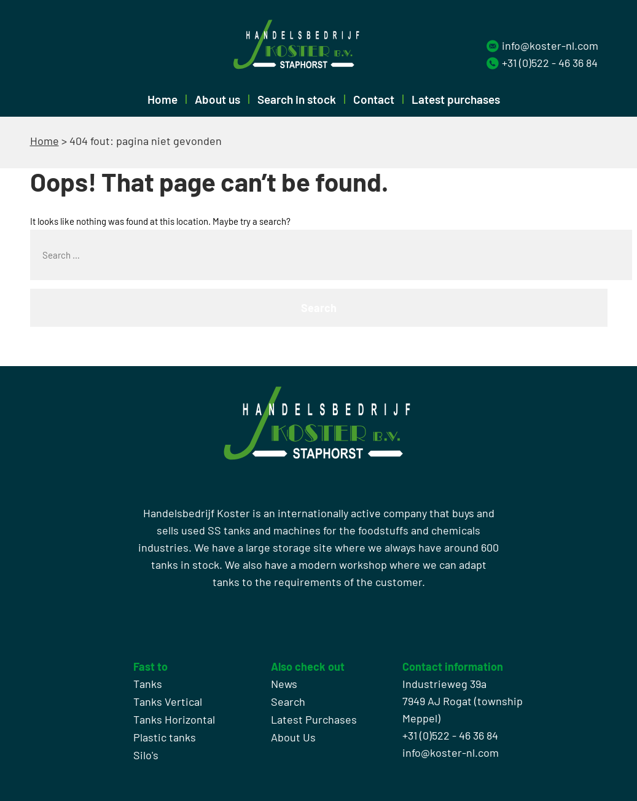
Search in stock (296, 99)
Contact (373, 99)
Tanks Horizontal (174, 719)
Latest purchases (456, 99)
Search (288, 701)
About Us (293, 737)
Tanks (147, 683)
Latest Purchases (314, 719)
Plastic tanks (164, 737)
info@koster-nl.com (550, 45)
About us (217, 99)
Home (162, 99)
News (284, 683)
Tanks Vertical (167, 701)
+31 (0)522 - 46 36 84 (550, 62)
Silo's (145, 755)
